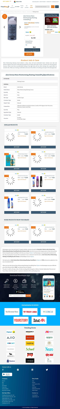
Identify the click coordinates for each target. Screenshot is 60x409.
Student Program (35, 390)
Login (57, 6)
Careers (33, 385)
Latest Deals (34, 387)
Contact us (35, 393)
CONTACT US (49, 1)
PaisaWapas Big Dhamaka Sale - (8, 395)
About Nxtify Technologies (6, 390)
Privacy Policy (4, 387)
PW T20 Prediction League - (7, 401)
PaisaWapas (27, 407)
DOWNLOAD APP (55, 1)
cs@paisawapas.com (35, 396)
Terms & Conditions (5, 388)
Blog (3, 382)
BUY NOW (29, 54)
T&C (26, 45)
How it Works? (4, 385)
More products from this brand (16, 220)
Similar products (11, 125)
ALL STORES (17, 6)
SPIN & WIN (18, 1)
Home (33, 380)
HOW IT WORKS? (43, 1)
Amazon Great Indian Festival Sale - (8, 396)
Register (53, 6)
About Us (3, 380)
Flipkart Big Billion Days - (7, 398)
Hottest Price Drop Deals (36, 388)
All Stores (33, 382)
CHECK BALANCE (35, 1)
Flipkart (26, 24)
